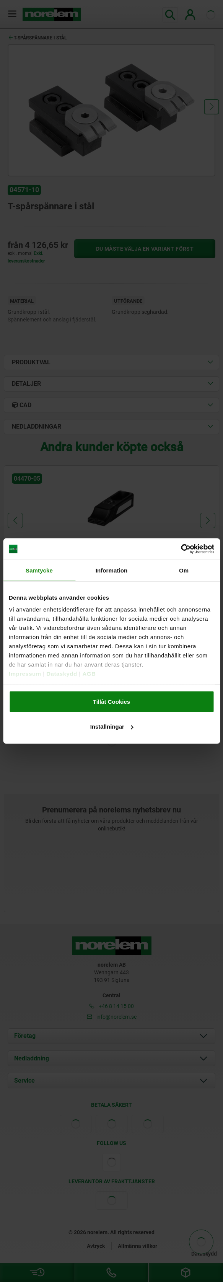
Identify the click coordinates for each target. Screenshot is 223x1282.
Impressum (25, 673)
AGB (89, 673)
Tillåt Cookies (111, 701)
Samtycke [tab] (39, 570)
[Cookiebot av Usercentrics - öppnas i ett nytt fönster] (180, 549)
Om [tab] (184, 570)
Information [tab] (112, 570)
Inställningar (111, 726)
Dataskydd (61, 673)
